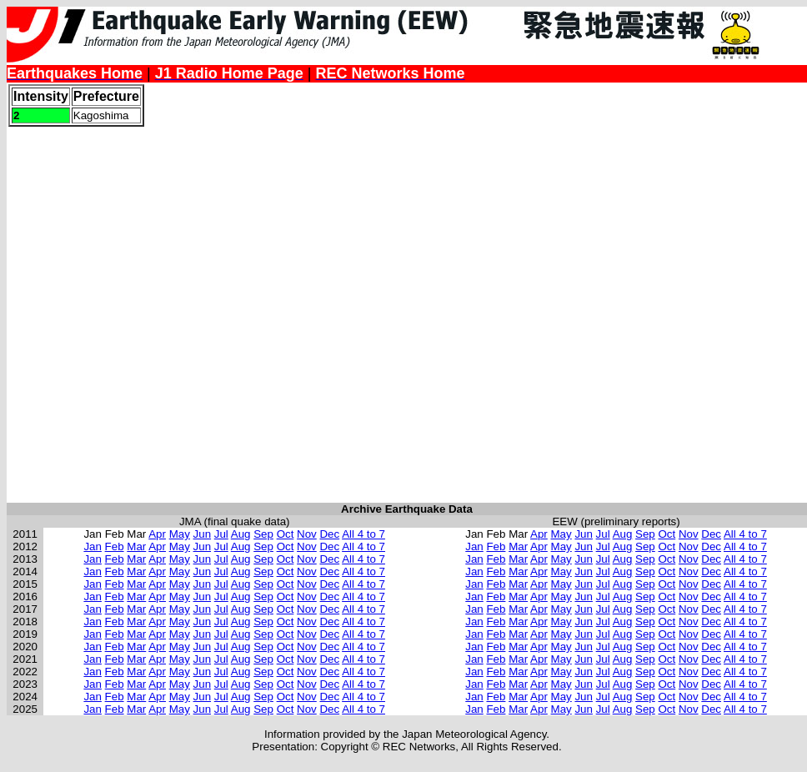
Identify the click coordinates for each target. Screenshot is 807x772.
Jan (92, 546)
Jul (221, 534)
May (179, 534)
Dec (329, 534)
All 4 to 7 (363, 534)
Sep (263, 534)
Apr (157, 534)
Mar (136, 546)
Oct (285, 534)
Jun (202, 534)
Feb (114, 546)
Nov (307, 534)
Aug (241, 534)
